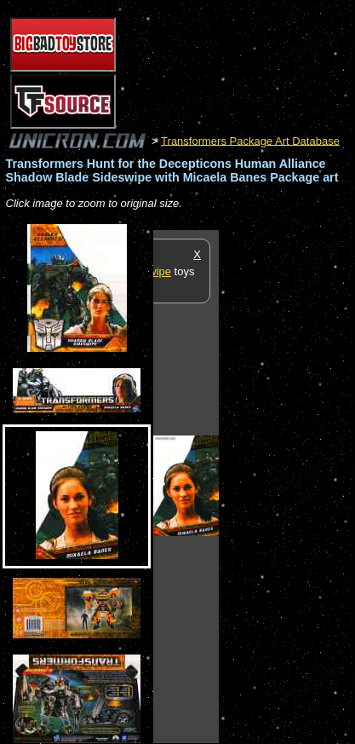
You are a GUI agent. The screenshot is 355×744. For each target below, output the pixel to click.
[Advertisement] (287, 485)
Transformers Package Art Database (250, 140)
